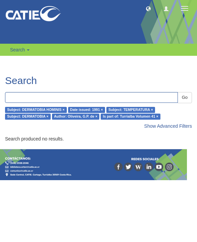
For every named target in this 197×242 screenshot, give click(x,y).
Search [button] (20, 49)
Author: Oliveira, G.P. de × (75, 117)
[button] (148, 8)
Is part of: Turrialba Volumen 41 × (130, 117)
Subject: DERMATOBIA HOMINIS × (35, 110)
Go (185, 97)
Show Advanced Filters (168, 126)
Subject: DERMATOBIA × (27, 117)
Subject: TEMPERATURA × (130, 110)
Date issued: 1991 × (86, 110)
